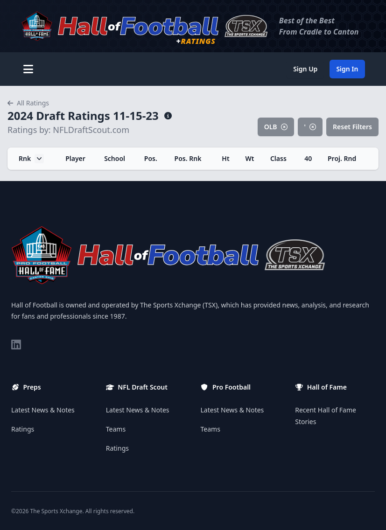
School (114, 158)
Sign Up (305, 68)
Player (75, 158)
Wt (249, 158)
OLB (276, 126)
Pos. (150, 158)
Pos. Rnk (188, 158)
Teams (116, 429)
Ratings (22, 429)
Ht (225, 158)
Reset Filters (352, 126)
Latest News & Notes (43, 409)
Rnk (31, 158)
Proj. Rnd (342, 158)
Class (278, 158)
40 (308, 158)
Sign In (347, 68)
